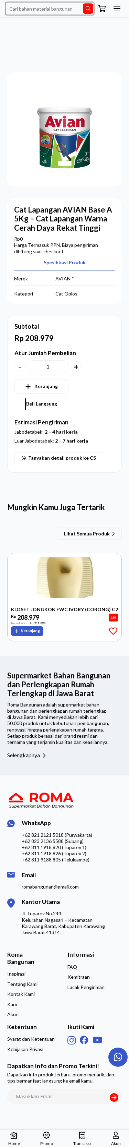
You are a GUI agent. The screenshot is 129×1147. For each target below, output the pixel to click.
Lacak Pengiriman (86, 987)
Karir (12, 1004)
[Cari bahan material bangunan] (50, 9)
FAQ (72, 967)
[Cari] (88, 8)
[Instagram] (71, 1040)
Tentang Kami (22, 984)
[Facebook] (84, 1040)
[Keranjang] (102, 8)
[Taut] (118, 1057)
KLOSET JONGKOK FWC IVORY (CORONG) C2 (64, 609)
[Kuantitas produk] (47, 366)
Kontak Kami (21, 994)
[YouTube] (97, 1040)
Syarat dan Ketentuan (31, 1039)
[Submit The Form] (114, 1097)
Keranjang (46, 386)
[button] (117, 8)
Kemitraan (78, 977)
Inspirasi (16, 974)
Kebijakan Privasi (25, 1049)
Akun (13, 1014)
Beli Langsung (41, 404)
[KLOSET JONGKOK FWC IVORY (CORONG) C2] (64, 579)
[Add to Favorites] (113, 631)
